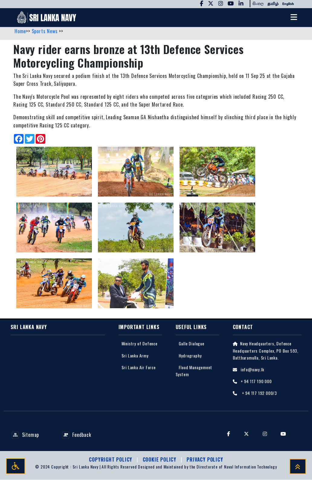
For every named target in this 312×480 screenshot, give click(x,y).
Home (20, 31)
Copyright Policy (111, 459)
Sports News (45, 31)
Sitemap (25, 434)
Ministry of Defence (140, 344)
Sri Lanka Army (135, 355)
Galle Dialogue (191, 344)
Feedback (76, 434)
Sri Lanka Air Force (139, 367)
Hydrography (190, 355)
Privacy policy (205, 459)
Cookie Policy (160, 459)
